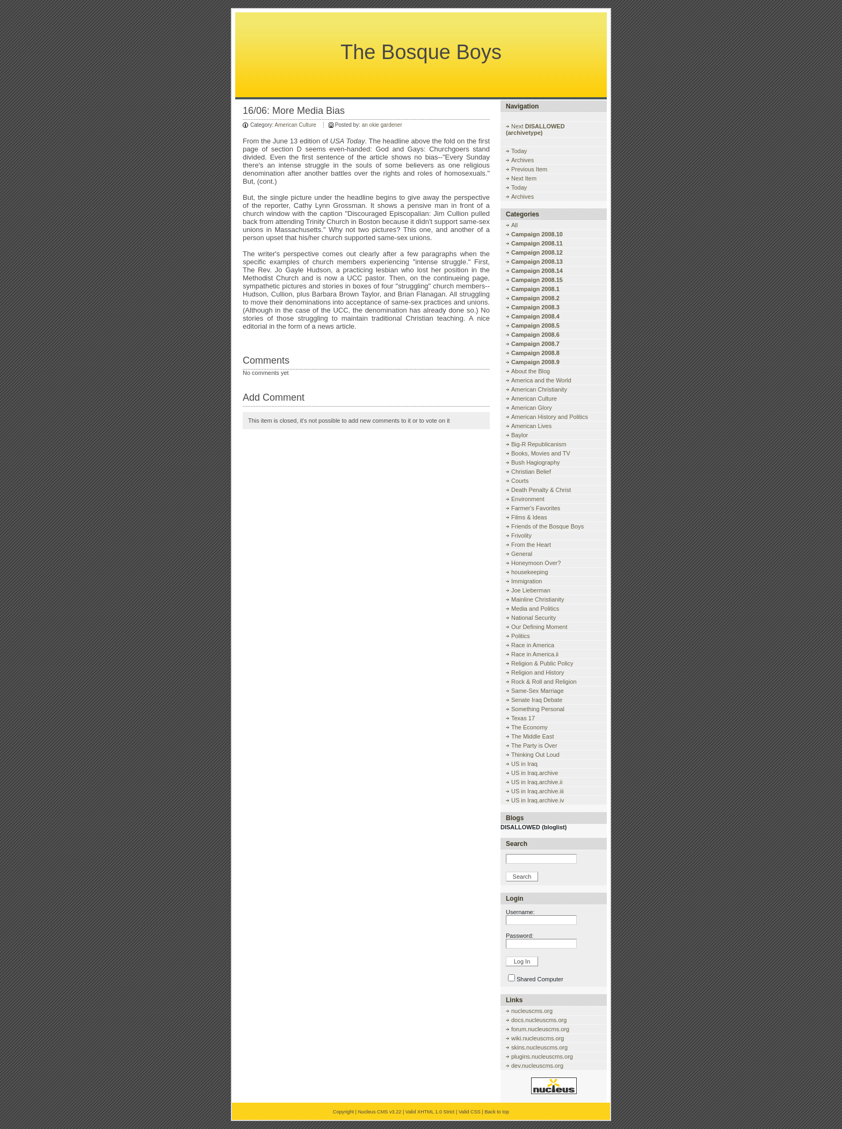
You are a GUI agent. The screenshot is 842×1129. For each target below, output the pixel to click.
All (514, 225)
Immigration (526, 581)
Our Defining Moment (539, 627)
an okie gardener (382, 125)
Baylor (519, 435)
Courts (519, 480)
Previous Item (529, 169)
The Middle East (532, 736)
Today (519, 151)
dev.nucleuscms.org (537, 1065)
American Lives (531, 426)
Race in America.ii (534, 654)
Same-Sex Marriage (537, 690)
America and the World (541, 380)
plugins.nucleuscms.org (542, 1056)
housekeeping (529, 572)
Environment (528, 499)
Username (519, 912)
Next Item (523, 178)
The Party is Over (534, 745)
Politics (520, 636)
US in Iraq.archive (534, 773)
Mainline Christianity (537, 599)
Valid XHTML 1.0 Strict (430, 1111)
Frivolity (521, 535)
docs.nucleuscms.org (539, 1020)
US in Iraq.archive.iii (537, 791)
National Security (533, 617)
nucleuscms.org (532, 1011)
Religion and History (537, 672)
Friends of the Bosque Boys (547, 526)
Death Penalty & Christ (541, 490)
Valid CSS (470, 1111)
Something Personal (537, 709)
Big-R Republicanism (539, 444)
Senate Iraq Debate (536, 700)
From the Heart (531, 544)
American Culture (295, 125)
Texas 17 (523, 718)
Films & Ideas (529, 517)
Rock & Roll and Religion (544, 681)
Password (519, 935)
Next (535, 129)
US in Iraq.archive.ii (536, 782)
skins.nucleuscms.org (539, 1047)
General (521, 554)
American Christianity (539, 389)
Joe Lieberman (530, 590)
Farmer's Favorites (535, 508)
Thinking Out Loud (535, 754)
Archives (522, 160)
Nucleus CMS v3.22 (379, 1111)
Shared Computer (540, 979)
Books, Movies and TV (540, 453)
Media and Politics (535, 608)
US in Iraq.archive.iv (537, 800)
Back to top (496, 1111)
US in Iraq (524, 764)
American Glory (531, 407)
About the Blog (530, 371)
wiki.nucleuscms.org (537, 1038)
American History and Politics (549, 417)
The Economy (529, 727)
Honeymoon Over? (536, 563)
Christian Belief (531, 471)
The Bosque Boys (421, 52)
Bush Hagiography (535, 462)
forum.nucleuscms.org (540, 1029)
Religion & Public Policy (542, 663)
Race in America (532, 645)
